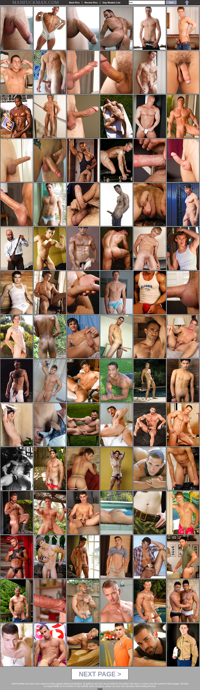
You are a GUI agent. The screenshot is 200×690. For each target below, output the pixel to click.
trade (99, 688)
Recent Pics (91, 2)
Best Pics (74, 2)
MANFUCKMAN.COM (35, 2)
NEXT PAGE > (100, 674)
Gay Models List (111, 2)
